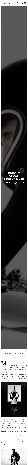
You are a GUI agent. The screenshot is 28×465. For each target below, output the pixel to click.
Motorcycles (16, 181)
